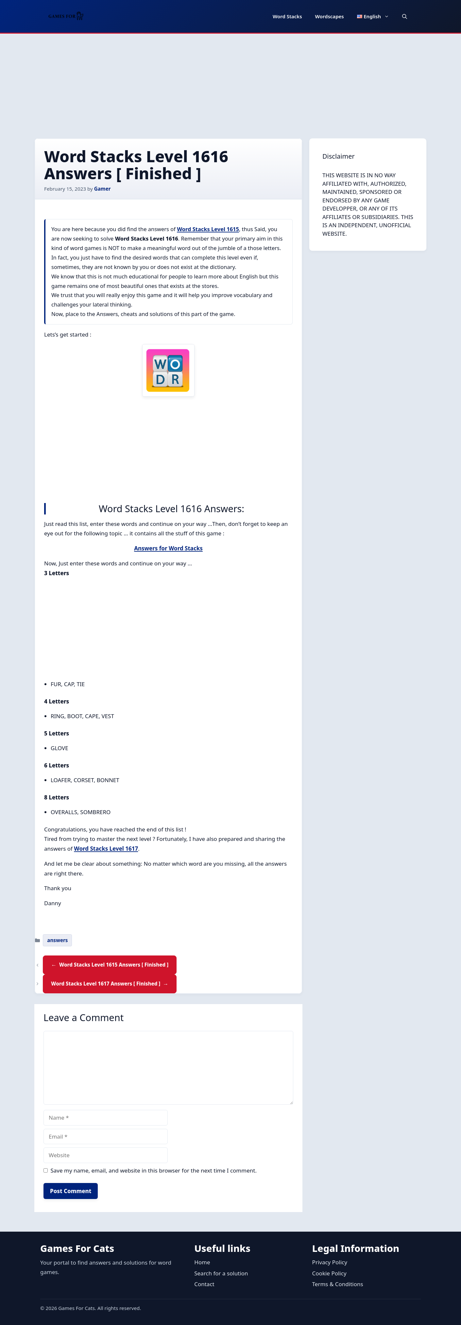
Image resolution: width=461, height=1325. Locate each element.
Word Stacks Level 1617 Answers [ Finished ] (105, 983)
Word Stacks (287, 16)
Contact (204, 1284)
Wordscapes (329, 16)
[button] (405, 16)
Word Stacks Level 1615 (208, 229)
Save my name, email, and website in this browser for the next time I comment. (154, 1170)
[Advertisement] (230, 82)
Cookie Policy (329, 1273)
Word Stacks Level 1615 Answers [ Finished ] (113, 964)
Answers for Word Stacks (168, 548)
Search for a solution (221, 1273)
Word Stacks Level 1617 (106, 848)
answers (57, 940)
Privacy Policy (329, 1262)
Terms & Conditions (337, 1284)
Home (202, 1262)
